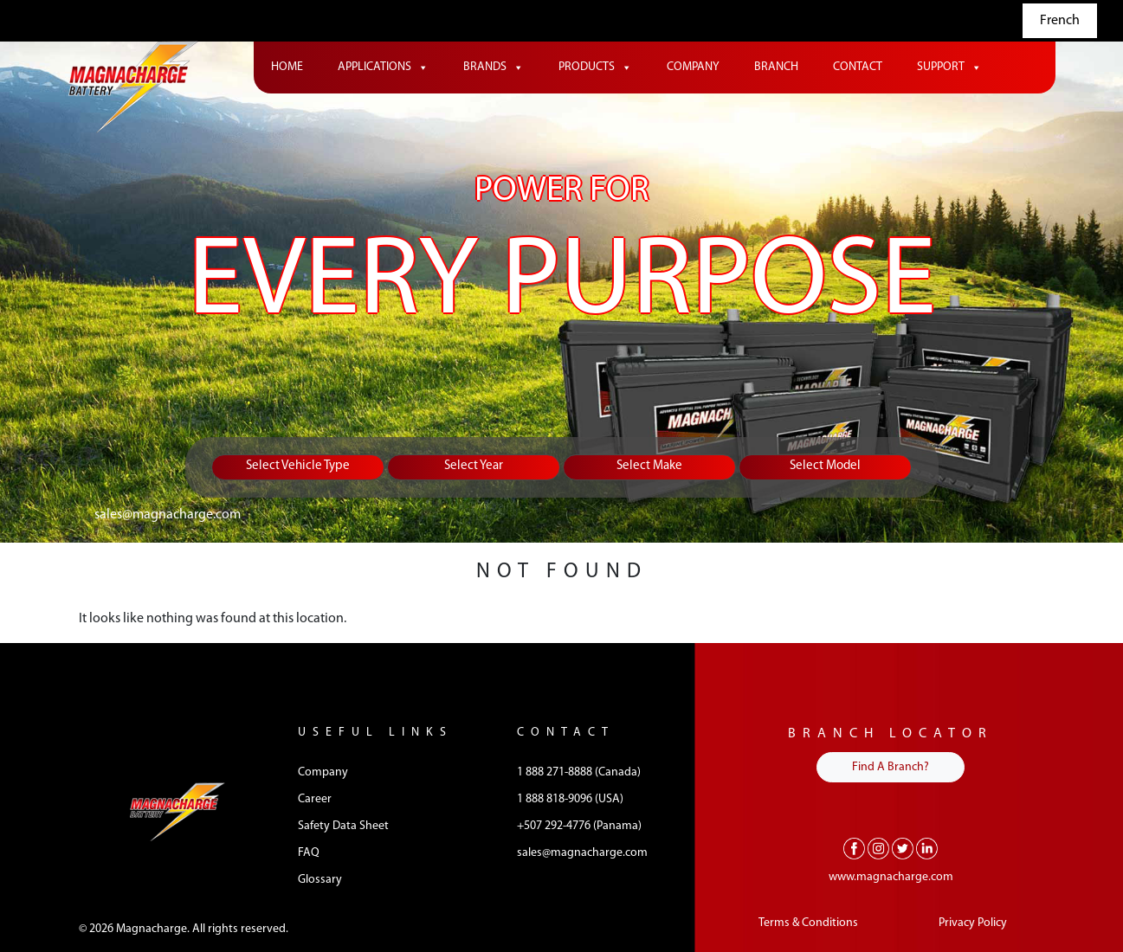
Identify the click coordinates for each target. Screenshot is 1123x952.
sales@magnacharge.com (167, 515)
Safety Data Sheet (343, 826)
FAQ (308, 852)
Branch (776, 67)
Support (949, 67)
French (1060, 21)
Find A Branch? (890, 767)
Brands (493, 67)
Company (693, 67)
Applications (383, 67)
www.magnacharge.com (891, 877)
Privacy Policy (973, 923)
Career (315, 799)
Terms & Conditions (808, 923)
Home (287, 67)
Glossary (320, 879)
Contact (857, 67)
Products (595, 67)
